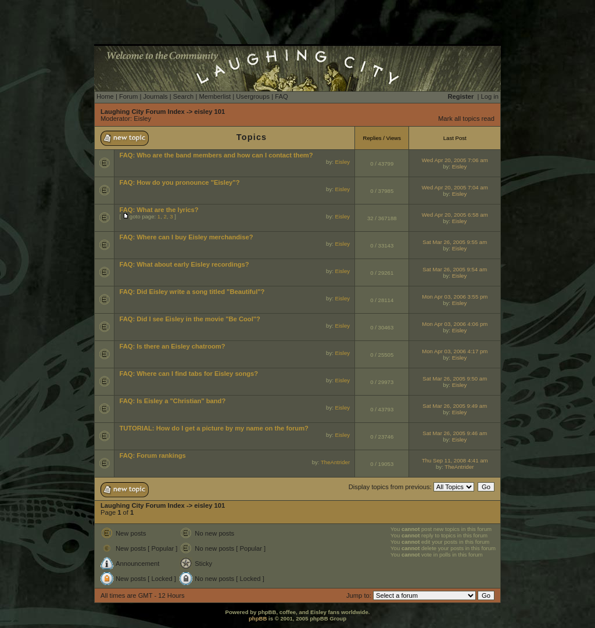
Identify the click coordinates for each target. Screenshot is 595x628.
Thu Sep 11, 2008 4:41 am (455, 460)
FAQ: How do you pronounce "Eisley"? (179, 182)
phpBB (258, 618)
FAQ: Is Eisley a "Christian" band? (172, 400)
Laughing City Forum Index (143, 111)
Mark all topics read (466, 118)
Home (105, 96)
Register (461, 96)
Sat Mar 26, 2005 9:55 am (454, 242)
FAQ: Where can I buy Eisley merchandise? (186, 237)
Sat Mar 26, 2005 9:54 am (454, 269)
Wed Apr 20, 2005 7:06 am (455, 160)
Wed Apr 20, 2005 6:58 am (455, 214)
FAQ (281, 96)
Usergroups (253, 96)
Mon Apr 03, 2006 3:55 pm (455, 296)
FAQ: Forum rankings (152, 455)
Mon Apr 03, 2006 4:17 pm (455, 351)
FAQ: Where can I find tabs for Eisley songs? (188, 373)
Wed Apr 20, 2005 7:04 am (455, 187)
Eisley (142, 118)
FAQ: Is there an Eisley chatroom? (172, 346)
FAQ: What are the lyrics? (158, 209)
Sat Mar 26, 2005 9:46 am (454, 433)
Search (183, 96)
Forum (128, 96)
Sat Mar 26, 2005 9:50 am (454, 378)
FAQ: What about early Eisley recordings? (184, 264)
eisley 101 (209, 111)
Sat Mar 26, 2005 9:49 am (454, 406)
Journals (155, 96)
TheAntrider (335, 462)
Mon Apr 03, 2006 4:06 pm (455, 324)
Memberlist (215, 96)
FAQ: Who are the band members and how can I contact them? (216, 155)
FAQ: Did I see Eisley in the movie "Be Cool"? (189, 318)
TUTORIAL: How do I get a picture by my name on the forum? (214, 428)
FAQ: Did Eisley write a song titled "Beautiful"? (191, 291)
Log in (490, 96)
